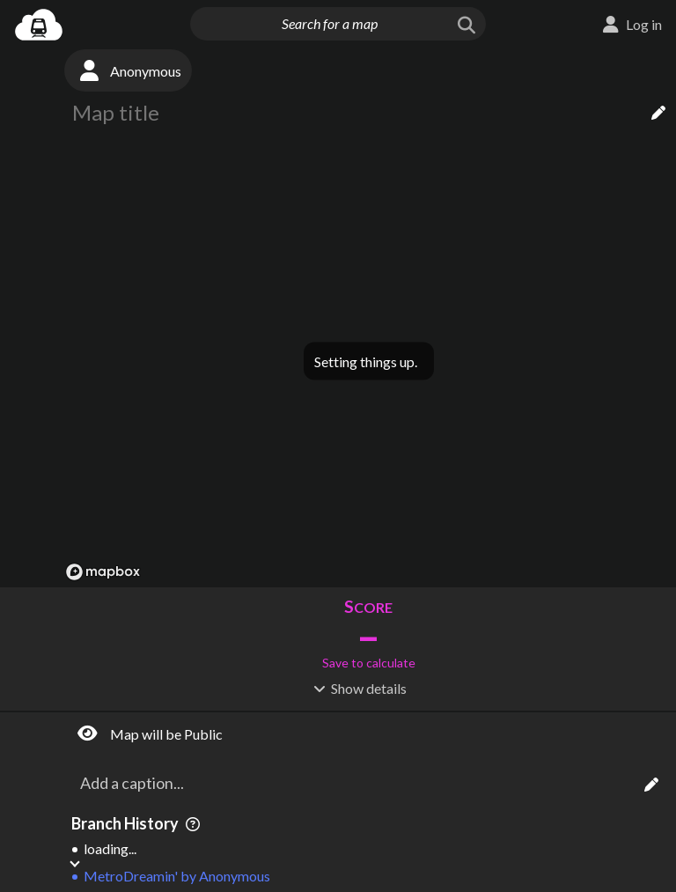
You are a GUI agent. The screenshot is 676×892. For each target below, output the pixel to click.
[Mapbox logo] (103, 572)
